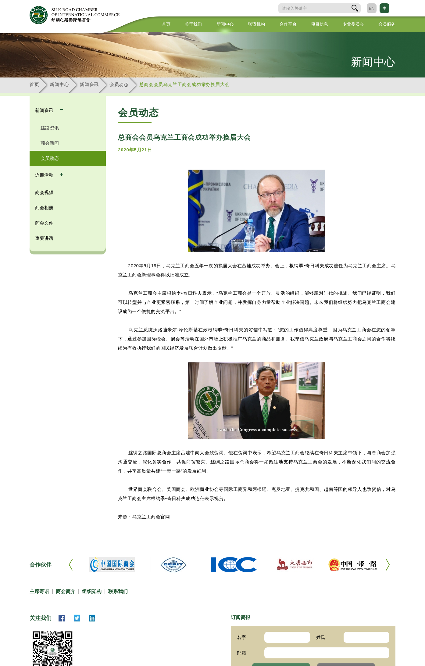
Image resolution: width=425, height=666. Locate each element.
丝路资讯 (50, 127)
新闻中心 (225, 24)
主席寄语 (39, 591)
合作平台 (288, 24)
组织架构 (92, 591)
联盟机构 (256, 24)
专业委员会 (353, 24)
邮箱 (241, 652)
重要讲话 (44, 238)
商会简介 (65, 591)
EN (371, 8)
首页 (166, 24)
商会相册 (44, 207)
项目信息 (319, 24)
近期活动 (45, 175)
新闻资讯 (89, 84)
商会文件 (44, 222)
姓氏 (320, 637)
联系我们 (118, 591)
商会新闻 (50, 143)
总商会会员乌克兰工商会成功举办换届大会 (184, 84)
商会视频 (44, 192)
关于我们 (193, 24)
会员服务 (386, 24)
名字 (241, 637)
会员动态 (119, 84)
